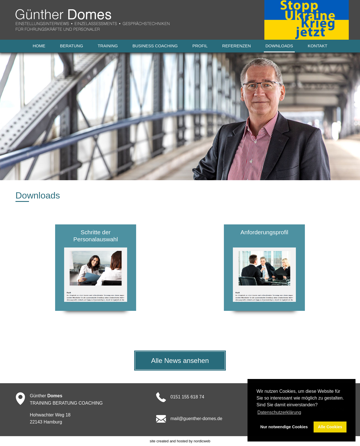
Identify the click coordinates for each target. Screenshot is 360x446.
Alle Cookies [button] (330, 427)
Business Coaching (155, 45)
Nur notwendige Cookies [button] (284, 427)
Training (108, 45)
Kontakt (317, 45)
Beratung (71, 45)
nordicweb (202, 441)
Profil (200, 45)
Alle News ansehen (180, 360)
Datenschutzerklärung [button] (279, 412)
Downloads (279, 45)
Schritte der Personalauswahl (95, 235)
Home (39, 45)
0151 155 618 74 (187, 396)
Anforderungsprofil (264, 232)
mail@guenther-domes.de (196, 418)
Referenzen (236, 45)
